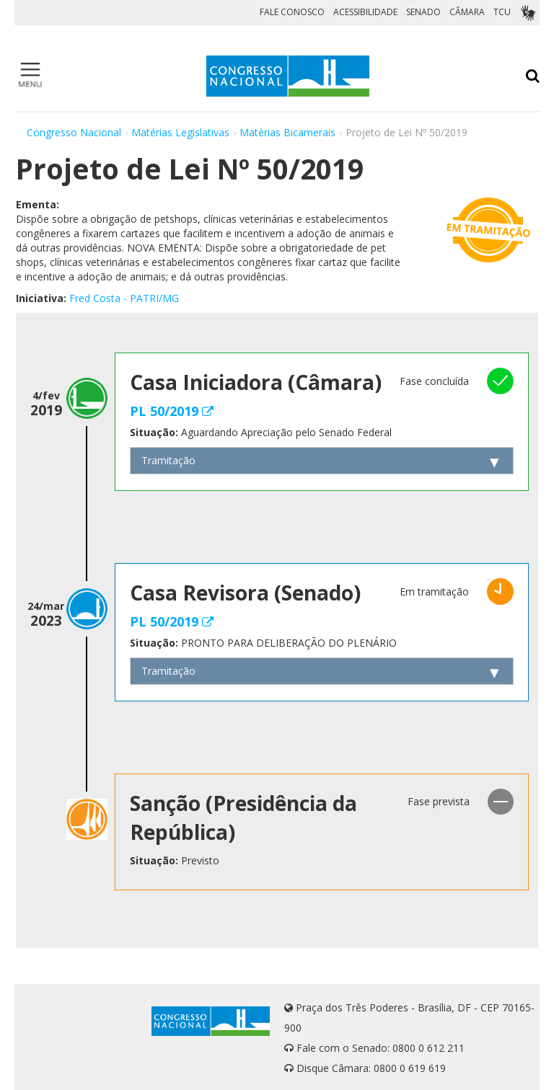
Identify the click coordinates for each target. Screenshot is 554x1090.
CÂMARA (467, 12)
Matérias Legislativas (180, 132)
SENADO (423, 12)
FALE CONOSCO (292, 12)
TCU (502, 12)
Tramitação (168, 460)
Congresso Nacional (74, 132)
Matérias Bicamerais (287, 132)
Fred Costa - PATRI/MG (124, 298)
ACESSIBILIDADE (365, 12)
